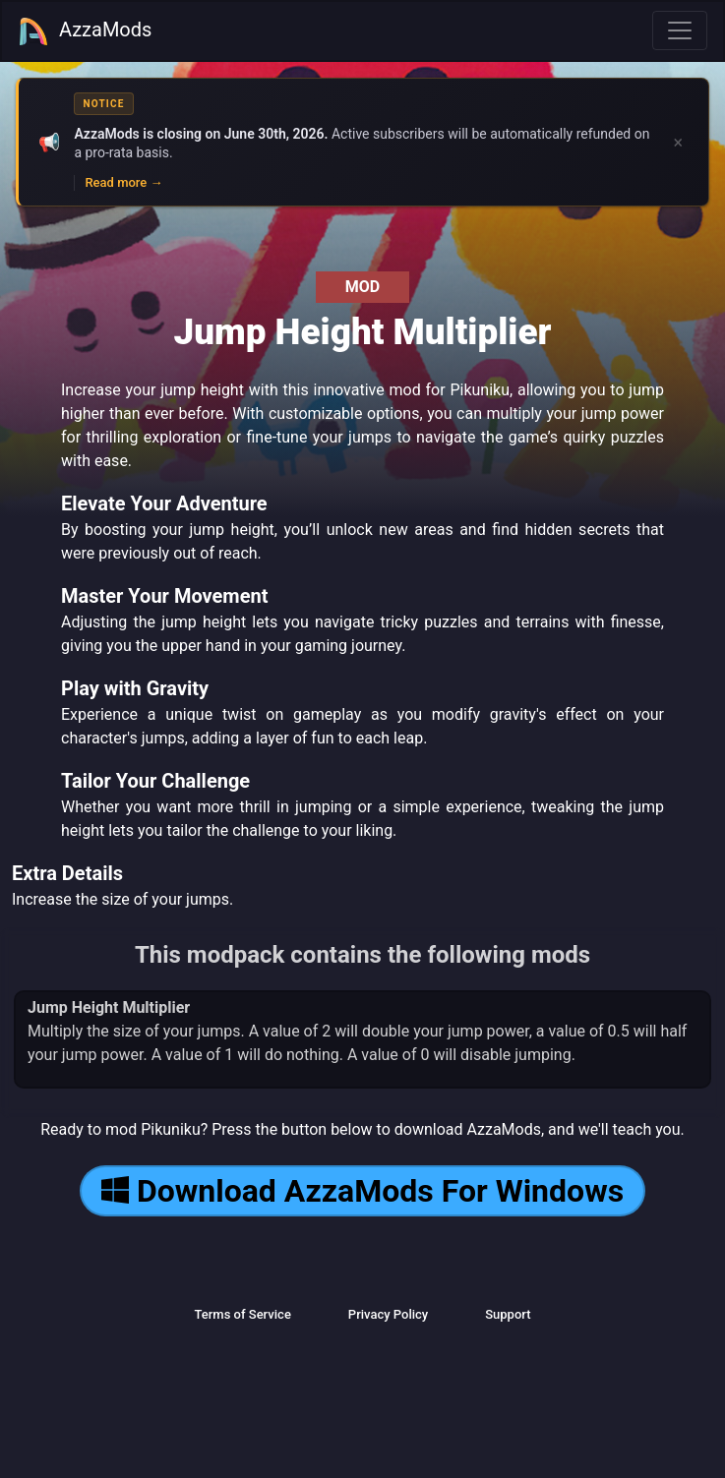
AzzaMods (84, 31)
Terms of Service (242, 1314)
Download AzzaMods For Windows (362, 1191)
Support (507, 1314)
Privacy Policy (388, 1314)
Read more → (123, 182)
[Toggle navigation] (679, 30)
